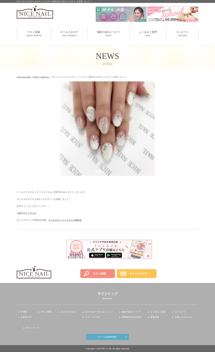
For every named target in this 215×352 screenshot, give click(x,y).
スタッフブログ (92, 317)
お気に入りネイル (183, 317)
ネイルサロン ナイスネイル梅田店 (65, 220)
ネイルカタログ (69, 33)
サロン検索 (33, 33)
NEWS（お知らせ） (42, 77)
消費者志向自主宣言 (131, 317)
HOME (24, 312)
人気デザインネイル (26, 213)
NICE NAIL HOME (24, 77)
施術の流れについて (108, 33)
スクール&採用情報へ (107, 337)
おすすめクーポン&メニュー (99, 312)
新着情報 (154, 317)
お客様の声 (26, 317)
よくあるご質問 (148, 34)
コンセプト (182, 33)
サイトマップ (32, 328)
